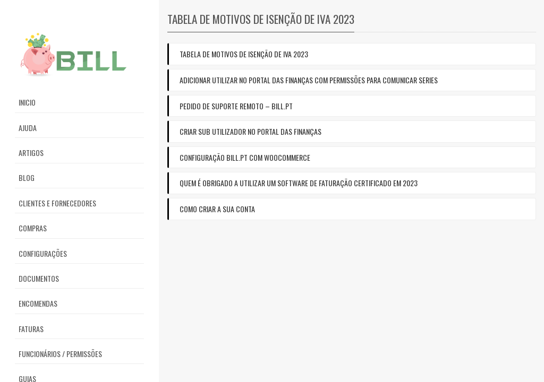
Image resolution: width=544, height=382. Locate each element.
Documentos (39, 278)
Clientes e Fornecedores (57, 203)
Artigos (31, 152)
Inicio (27, 102)
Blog (27, 177)
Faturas (31, 328)
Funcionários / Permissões (60, 353)
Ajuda (28, 127)
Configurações (43, 253)
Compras (33, 227)
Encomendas (38, 303)
